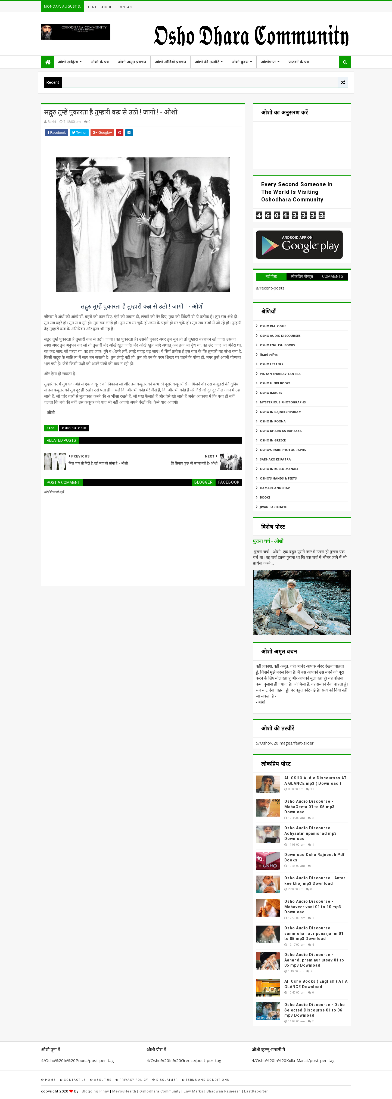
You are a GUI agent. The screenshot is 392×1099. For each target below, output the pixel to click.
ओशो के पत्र (100, 62)
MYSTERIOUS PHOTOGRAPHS (283, 402)
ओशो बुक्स (240, 62)
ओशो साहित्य (68, 62)
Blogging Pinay (95, 1091)
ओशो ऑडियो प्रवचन (170, 62)
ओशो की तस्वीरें (207, 62)
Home (92, 7)
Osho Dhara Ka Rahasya (281, 431)
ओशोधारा (268, 62)
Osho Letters (271, 364)
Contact (125, 7)
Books (265, 497)
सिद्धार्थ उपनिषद (269, 355)
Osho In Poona (273, 421)
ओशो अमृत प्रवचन (132, 62)
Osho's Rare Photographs (283, 450)
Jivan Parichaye (273, 507)
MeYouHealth (124, 1091)
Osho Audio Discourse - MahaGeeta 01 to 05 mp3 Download (309, 806)
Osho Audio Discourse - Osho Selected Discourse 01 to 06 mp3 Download (314, 1010)
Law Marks (193, 1091)
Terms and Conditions (205, 1079)
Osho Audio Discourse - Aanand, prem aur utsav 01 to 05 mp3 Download (314, 959)
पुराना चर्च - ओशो (268, 541)
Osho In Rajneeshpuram (280, 412)
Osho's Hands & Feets (278, 478)
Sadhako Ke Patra (275, 459)
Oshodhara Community (160, 1091)
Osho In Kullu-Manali (279, 469)
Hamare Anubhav (275, 488)
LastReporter (256, 1091)
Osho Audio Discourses (280, 336)
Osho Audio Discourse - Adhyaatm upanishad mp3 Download (310, 833)
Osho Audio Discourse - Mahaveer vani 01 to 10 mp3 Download (312, 906)
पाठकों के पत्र (298, 62)
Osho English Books (277, 345)
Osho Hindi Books (275, 383)
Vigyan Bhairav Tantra (280, 374)
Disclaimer (165, 1079)
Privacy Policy (132, 1079)
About (107, 7)
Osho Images (271, 393)
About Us (100, 1079)
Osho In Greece (273, 440)
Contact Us (73, 1079)
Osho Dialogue (74, 428)
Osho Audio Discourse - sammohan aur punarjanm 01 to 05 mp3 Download (314, 933)
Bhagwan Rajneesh (224, 1091)
